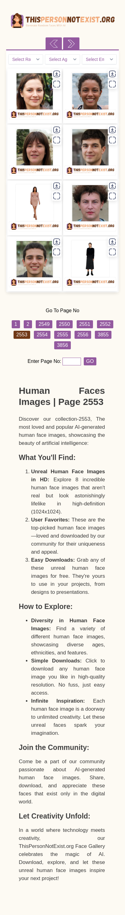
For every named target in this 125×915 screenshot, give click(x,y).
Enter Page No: (44, 361)
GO (90, 361)
